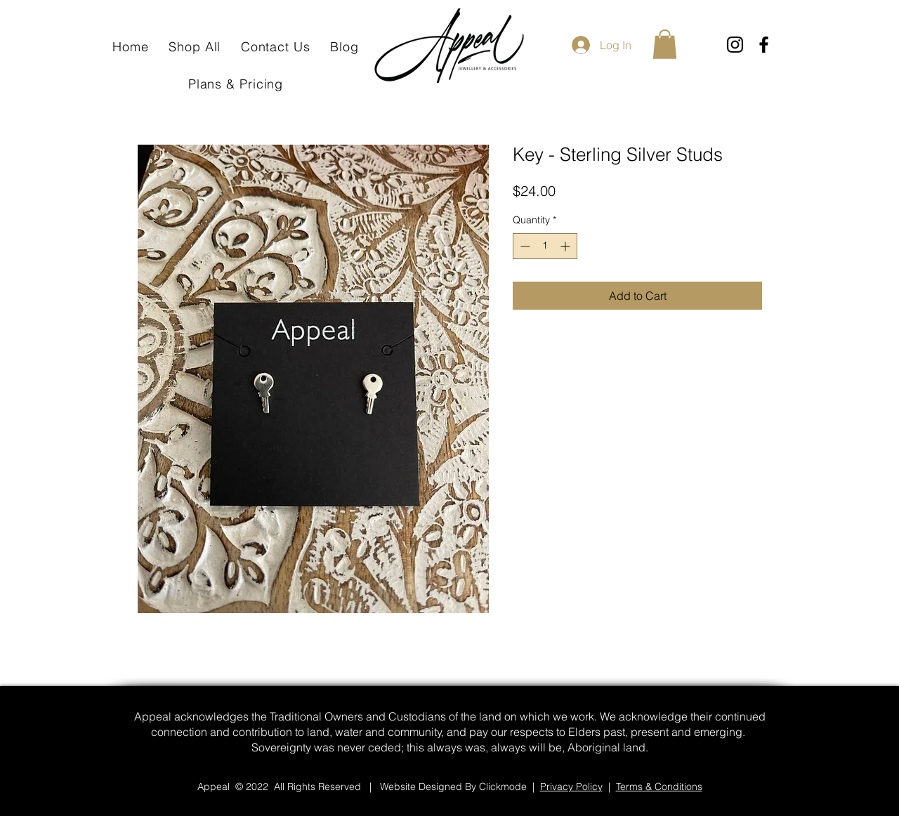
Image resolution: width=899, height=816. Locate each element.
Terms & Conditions (659, 786)
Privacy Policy (571, 786)
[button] (664, 44)
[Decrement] (523, 246)
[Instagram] (735, 44)
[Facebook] (764, 44)
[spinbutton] (545, 246)
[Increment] (566, 246)
